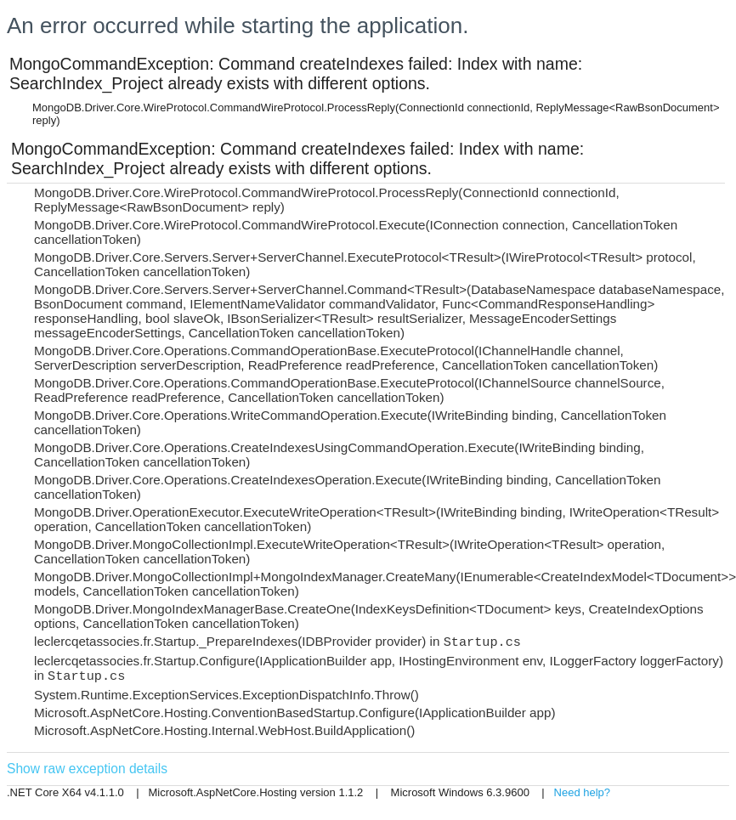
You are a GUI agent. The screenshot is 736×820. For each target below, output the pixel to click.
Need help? (582, 792)
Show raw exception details (87, 768)
